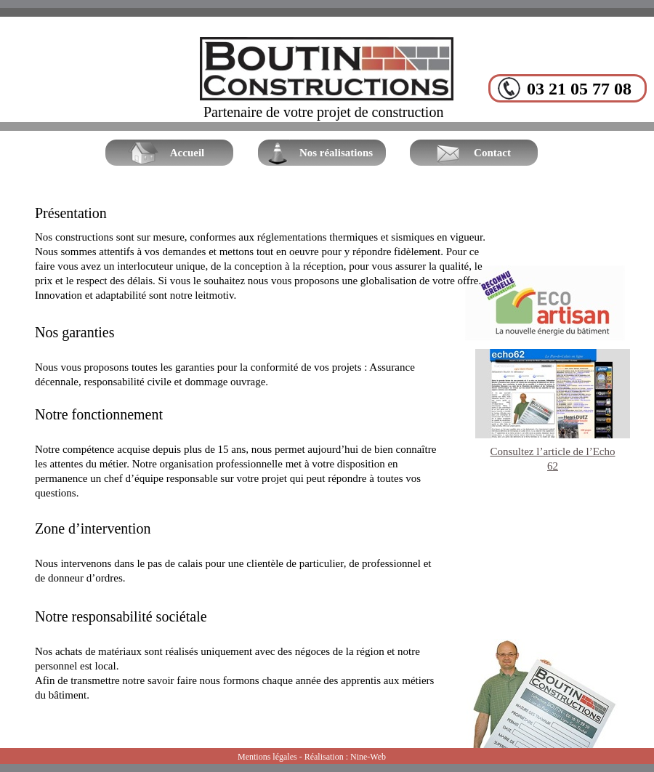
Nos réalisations (336, 152)
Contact (492, 152)
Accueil (187, 152)
